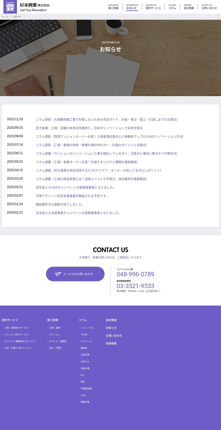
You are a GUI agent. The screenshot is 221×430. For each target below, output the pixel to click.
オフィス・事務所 (58, 341)
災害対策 (85, 355)
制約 (83, 382)
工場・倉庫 (54, 328)
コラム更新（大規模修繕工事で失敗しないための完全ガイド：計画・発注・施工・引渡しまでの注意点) (106, 119)
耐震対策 (85, 402)
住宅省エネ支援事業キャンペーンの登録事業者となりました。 (78, 212)
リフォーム (86, 341)
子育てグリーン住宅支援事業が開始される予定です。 (72, 195)
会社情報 (111, 320)
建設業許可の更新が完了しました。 (60, 204)
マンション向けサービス (16, 334)
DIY (82, 375)
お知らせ (85, 361)
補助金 (84, 348)
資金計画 (85, 368)
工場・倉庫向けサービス (16, 328)
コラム (83, 320)
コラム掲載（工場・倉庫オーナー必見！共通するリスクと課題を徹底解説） (88, 161)
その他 (84, 334)
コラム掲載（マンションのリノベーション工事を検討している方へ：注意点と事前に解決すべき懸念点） (107, 153)
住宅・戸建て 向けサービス (17, 348)
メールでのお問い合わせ (78, 274)
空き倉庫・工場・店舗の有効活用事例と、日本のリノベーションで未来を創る (89, 128)
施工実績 (52, 320)
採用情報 (111, 343)
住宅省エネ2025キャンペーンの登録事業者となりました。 (76, 187)
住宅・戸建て (55, 348)
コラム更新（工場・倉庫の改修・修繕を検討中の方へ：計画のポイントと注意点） (92, 145)
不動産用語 (86, 388)
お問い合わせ (114, 335)
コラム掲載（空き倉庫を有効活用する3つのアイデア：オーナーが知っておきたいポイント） (99, 170)
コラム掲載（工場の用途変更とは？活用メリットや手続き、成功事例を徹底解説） (92, 178)
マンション (54, 334)
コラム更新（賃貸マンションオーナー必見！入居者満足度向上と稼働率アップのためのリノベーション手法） (111, 136)
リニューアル (87, 328)
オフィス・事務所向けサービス (19, 341)
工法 (83, 395)
